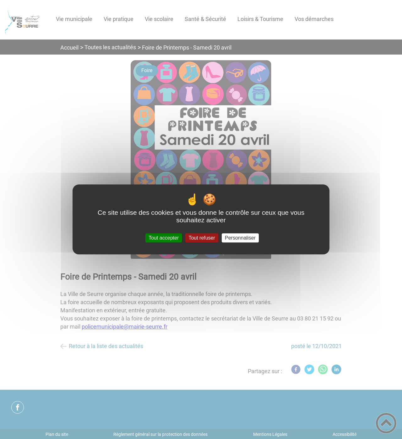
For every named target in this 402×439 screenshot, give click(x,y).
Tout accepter (164, 238)
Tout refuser (201, 238)
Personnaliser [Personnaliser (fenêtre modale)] (240, 238)
